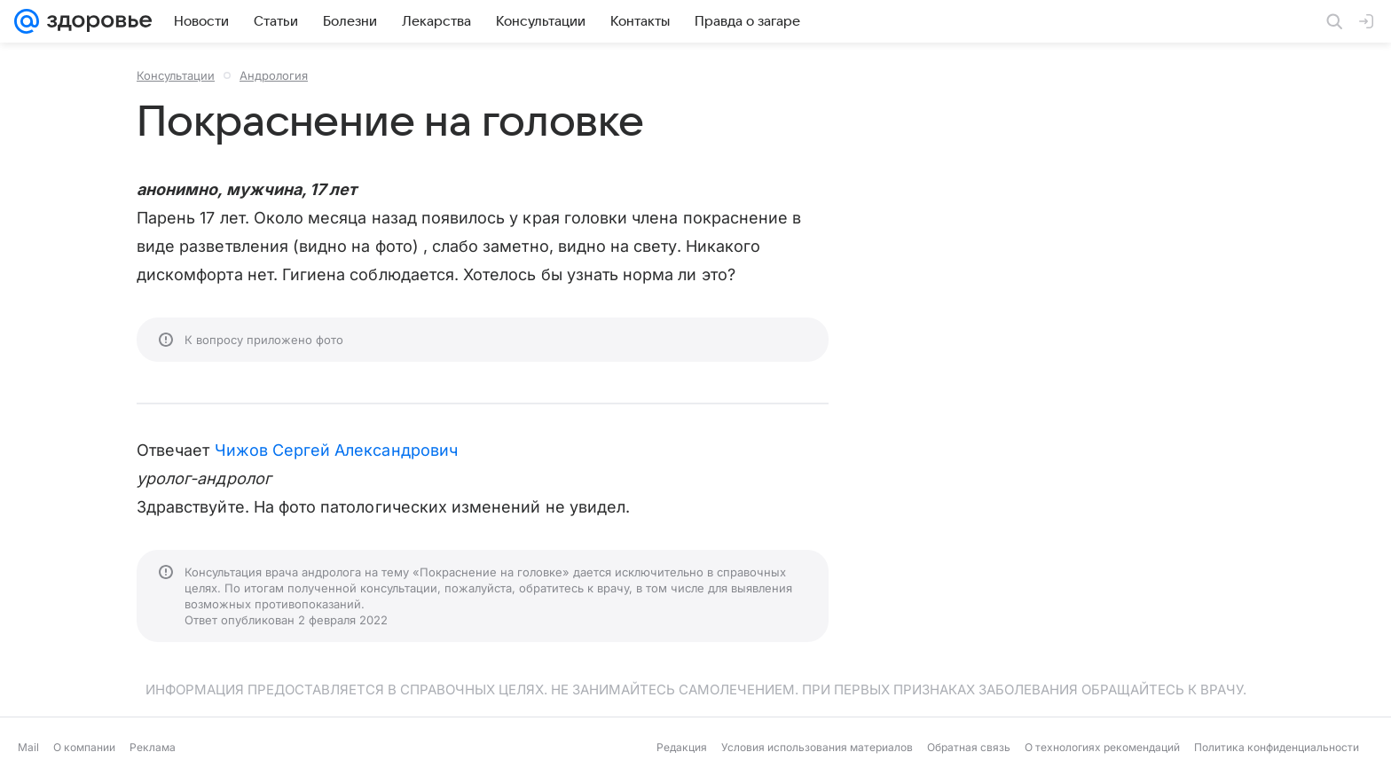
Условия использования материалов (817, 747)
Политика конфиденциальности (1276, 747)
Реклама (153, 747)
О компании (84, 747)
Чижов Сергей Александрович (336, 450)
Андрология (274, 75)
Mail (28, 747)
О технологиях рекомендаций (1102, 747)
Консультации (176, 75)
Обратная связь (968, 747)
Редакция (681, 747)
